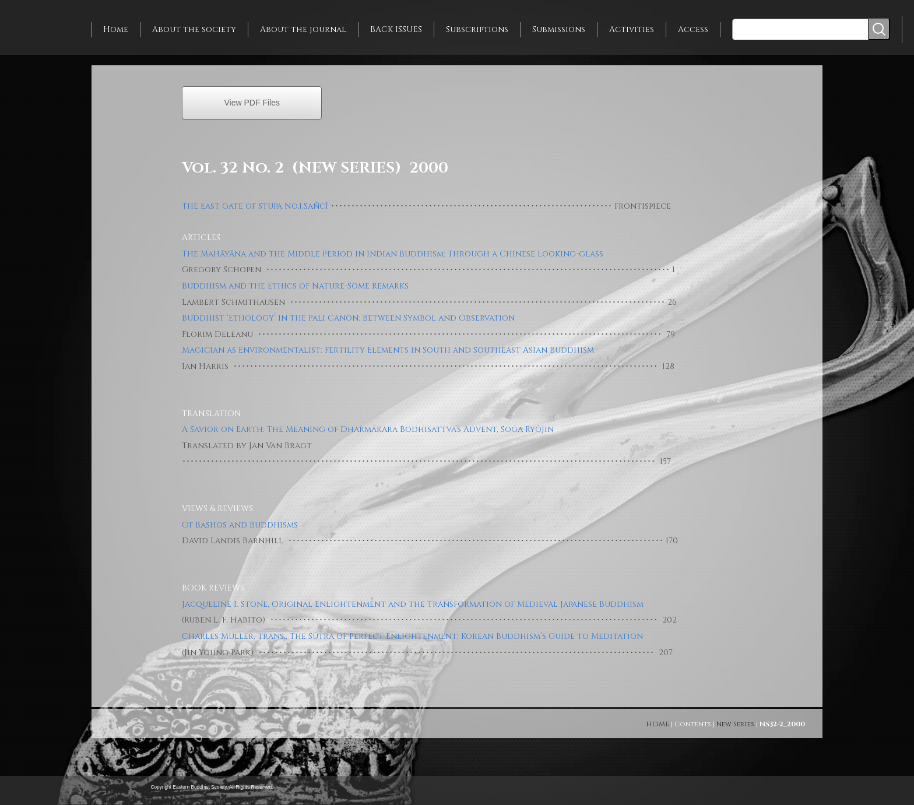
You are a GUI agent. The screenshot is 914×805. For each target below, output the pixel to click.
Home (115, 29)
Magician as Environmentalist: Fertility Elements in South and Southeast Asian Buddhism (388, 350)
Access (693, 29)
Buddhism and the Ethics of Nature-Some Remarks (295, 285)
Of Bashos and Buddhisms (240, 524)
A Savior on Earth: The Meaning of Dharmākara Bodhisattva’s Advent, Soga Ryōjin (368, 429)
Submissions (558, 29)
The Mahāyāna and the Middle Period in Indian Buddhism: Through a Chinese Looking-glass (392, 253)
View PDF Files (252, 102)
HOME (657, 724)
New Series (735, 724)
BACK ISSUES (396, 29)
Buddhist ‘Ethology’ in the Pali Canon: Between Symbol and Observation (348, 318)
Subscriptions (477, 29)
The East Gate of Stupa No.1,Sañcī (255, 206)
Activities (631, 29)
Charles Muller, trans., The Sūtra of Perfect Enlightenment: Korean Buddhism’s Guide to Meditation (412, 636)
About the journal (303, 29)
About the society (194, 29)
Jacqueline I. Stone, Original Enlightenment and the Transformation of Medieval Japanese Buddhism (413, 604)
